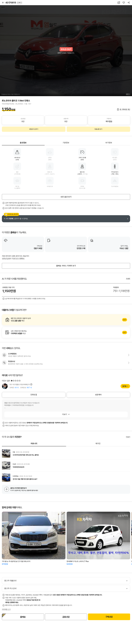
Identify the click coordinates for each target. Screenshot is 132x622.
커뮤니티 (34, 443)
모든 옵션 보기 (66, 197)
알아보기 (66, 319)
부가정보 (108, 143)
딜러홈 (124, 386)
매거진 (98, 443)
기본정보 (66, 143)
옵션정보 (23, 143)
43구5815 (13, 2)
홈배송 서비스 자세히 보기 (66, 266)
